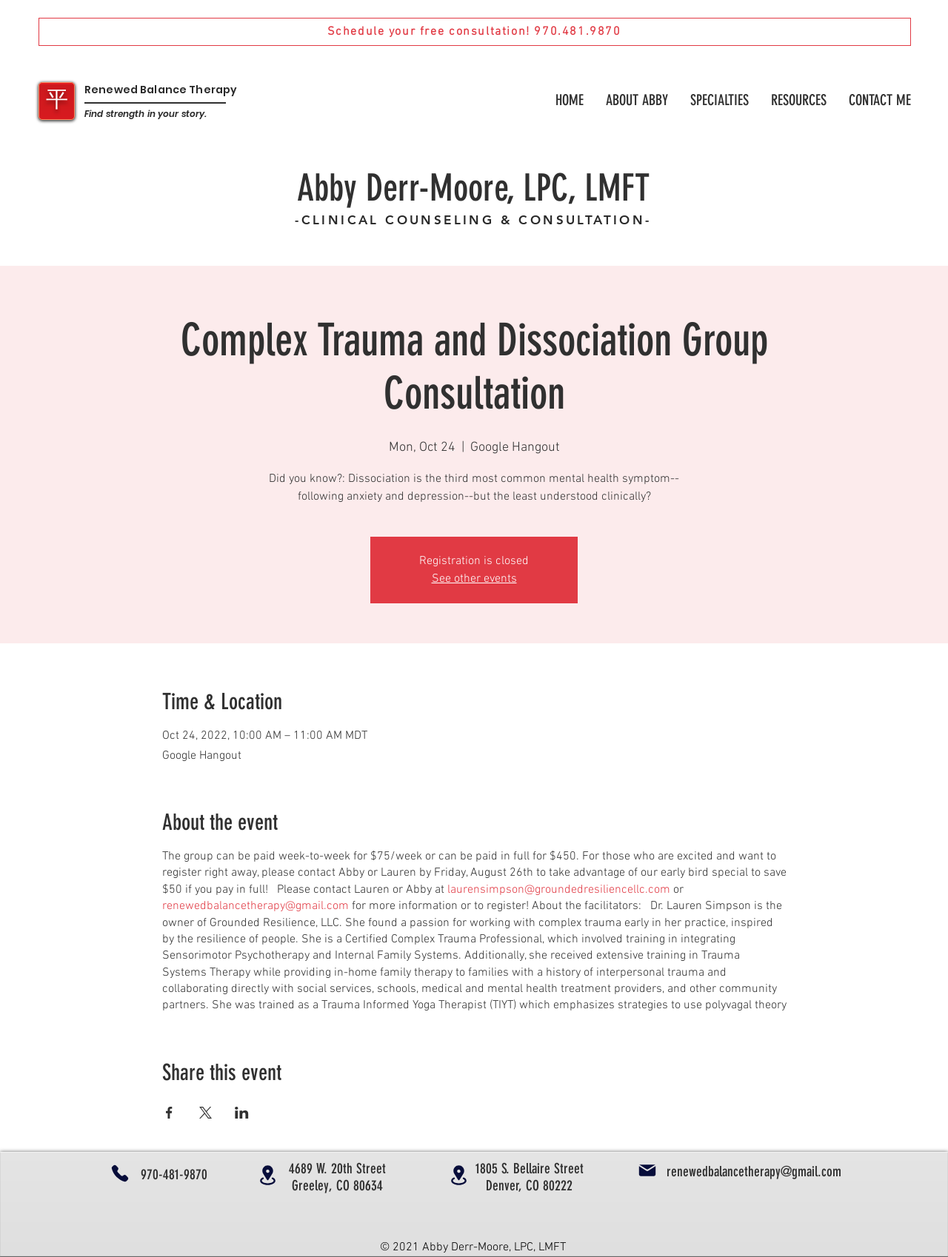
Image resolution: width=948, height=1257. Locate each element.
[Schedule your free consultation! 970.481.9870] (475, 32)
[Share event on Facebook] (169, 1113)
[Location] (267, 1175)
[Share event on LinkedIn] (242, 1113)
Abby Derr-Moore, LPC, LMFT (473, 188)
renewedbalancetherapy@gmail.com (255, 906)
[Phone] (120, 1173)
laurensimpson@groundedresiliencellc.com (558, 889)
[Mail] (647, 1170)
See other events (474, 578)
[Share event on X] (205, 1113)
